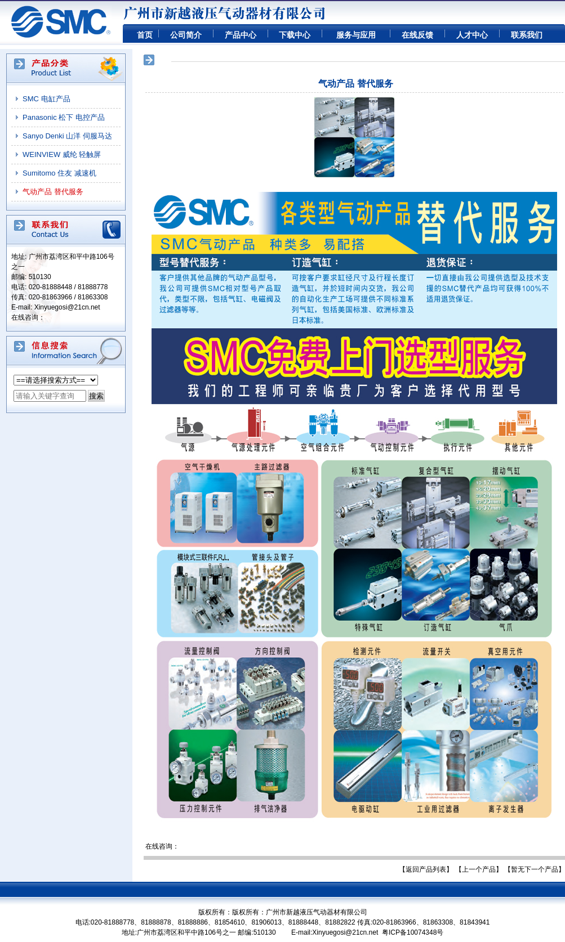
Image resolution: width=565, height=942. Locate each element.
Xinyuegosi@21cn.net (67, 307)
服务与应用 (356, 34)
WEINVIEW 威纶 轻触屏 (62, 154)
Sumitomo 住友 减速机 (59, 173)
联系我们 (526, 34)
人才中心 (472, 34)
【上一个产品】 (478, 869)
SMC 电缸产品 (46, 99)
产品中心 (240, 34)
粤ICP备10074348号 (412, 932)
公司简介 (186, 34)
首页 (145, 34)
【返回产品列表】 (426, 869)
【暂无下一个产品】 (534, 869)
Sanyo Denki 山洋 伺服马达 (67, 136)
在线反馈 (417, 34)
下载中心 (294, 34)
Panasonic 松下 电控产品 (64, 117)
